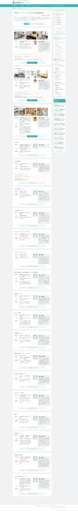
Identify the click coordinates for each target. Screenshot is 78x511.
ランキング (44, 23)
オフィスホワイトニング (59, 42)
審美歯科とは (15, 5)
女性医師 (56, 87)
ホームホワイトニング (59, 39)
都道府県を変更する (59, 31)
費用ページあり (58, 64)
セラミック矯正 (58, 47)
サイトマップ (63, 506)
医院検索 (22, 5)
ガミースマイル (58, 57)
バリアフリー (57, 74)
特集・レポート (42, 5)
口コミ (49, 5)
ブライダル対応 (58, 94)
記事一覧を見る (59, 151)
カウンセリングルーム (59, 79)
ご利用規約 (50, 506)
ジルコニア (57, 54)
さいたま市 (57, 15)
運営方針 (54, 506)
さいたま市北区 (57, 24)
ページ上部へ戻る (62, 503)
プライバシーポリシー (44, 506)
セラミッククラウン (58, 52)
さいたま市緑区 (57, 17)
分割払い (56, 70)
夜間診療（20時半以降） (59, 89)
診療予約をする (32, 62)
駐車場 (56, 77)
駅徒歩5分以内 (57, 82)
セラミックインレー (58, 48)
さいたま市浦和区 (58, 22)
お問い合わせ (58, 506)
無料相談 (56, 85)
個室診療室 (57, 75)
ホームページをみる (44, 62)
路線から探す (59, 28)
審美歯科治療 (29, 5)
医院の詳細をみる (20, 62)
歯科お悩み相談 (55, 5)
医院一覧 (21, 23)
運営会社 (38, 506)
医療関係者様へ (62, 5)
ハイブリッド (57, 50)
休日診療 (56, 92)
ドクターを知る (36, 5)
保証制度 (56, 68)
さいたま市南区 (57, 19)
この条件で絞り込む (59, 96)
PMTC (56, 45)
